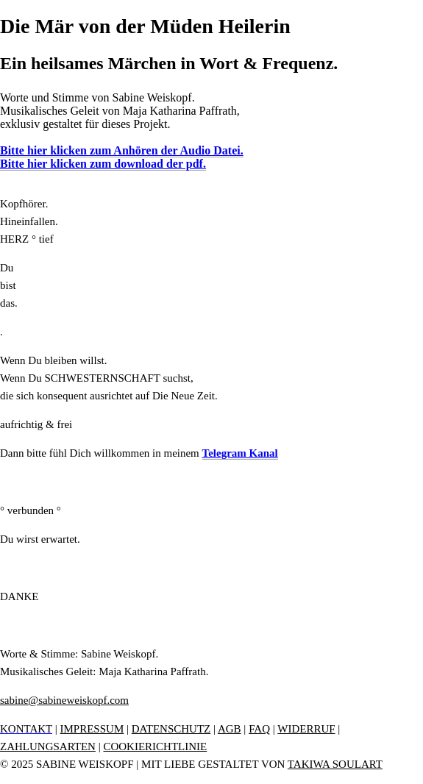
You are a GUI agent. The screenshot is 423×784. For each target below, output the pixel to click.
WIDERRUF (306, 729)
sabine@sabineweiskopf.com (64, 700)
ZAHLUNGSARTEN (48, 746)
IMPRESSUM (92, 729)
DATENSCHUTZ (171, 729)
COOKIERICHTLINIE (155, 746)
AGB (229, 729)
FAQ (259, 729)
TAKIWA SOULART (335, 764)
